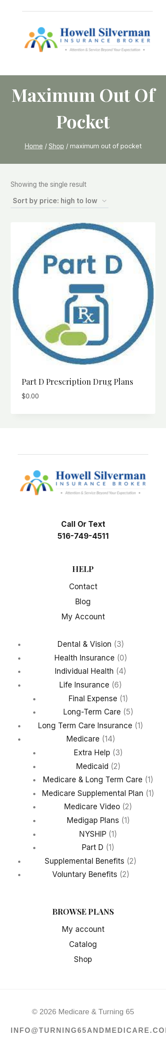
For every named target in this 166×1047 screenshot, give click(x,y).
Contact (83, 586)
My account (83, 929)
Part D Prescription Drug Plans (77, 381)
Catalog (83, 944)
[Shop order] (59, 201)
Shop (83, 959)
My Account (83, 616)
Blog (83, 601)
